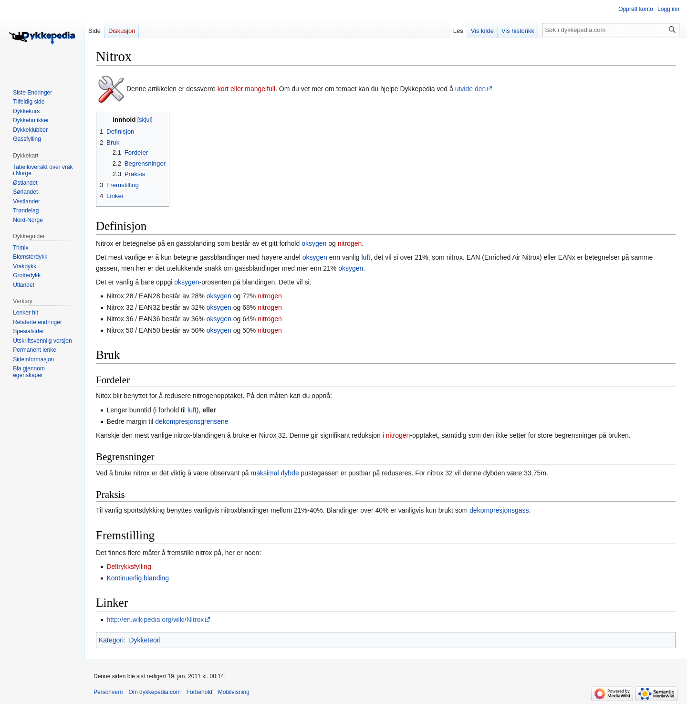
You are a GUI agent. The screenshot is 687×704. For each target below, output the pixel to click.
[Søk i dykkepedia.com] (610, 29)
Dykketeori (144, 640)
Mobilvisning (234, 692)
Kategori (111, 640)
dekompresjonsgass (499, 510)
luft (365, 257)
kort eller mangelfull (246, 89)
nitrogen (350, 243)
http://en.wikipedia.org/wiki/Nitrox (155, 619)
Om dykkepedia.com (154, 692)
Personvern (108, 692)
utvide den (470, 89)
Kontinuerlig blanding (137, 578)
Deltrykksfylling (128, 566)
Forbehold (199, 692)
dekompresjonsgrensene (191, 421)
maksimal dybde (275, 473)
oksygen (314, 243)
